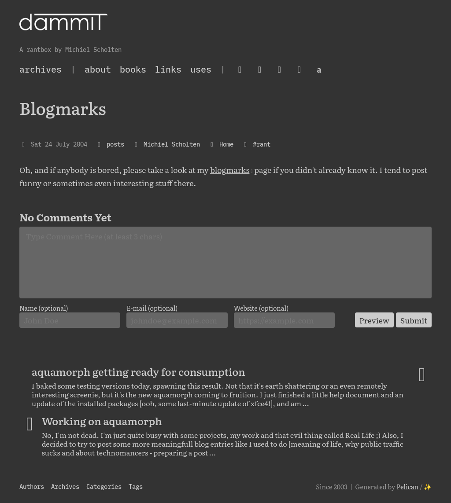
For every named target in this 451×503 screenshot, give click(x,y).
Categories (104, 486)
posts (115, 144)
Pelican (407, 486)
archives (40, 69)
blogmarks (229, 169)
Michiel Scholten (172, 144)
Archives (65, 486)
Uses (200, 69)
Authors (31, 486)
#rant (261, 144)
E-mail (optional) (151, 308)
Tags (136, 486)
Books (133, 69)
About (98, 69)
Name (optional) (43, 308)
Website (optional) (261, 308)
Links (168, 69)
